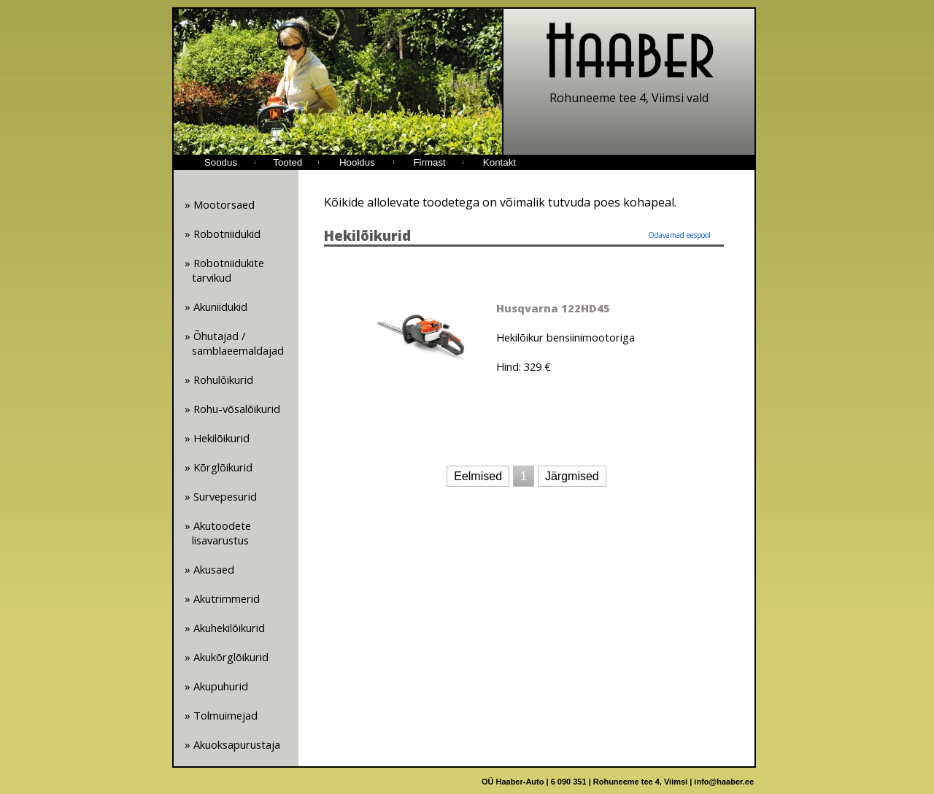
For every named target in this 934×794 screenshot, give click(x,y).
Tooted (287, 162)
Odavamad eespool (679, 235)
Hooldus (357, 162)
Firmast (429, 162)
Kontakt (499, 162)
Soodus (220, 162)
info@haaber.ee (724, 781)
